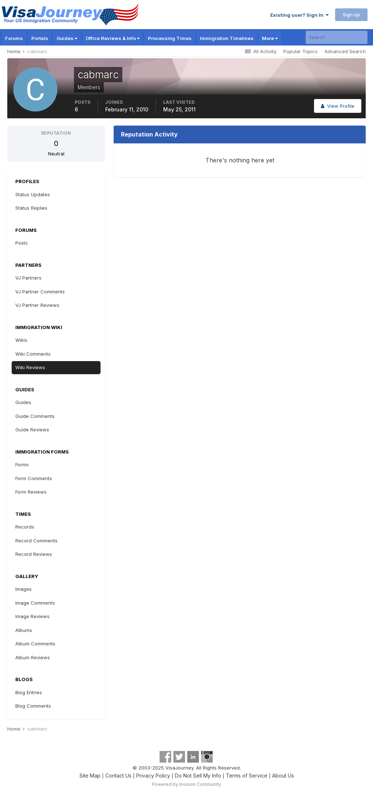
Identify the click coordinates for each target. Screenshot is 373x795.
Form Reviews (31, 492)
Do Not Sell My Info (198, 775)
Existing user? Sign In (299, 15)
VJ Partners (28, 278)
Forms (22, 464)
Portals (39, 38)
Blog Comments (33, 706)
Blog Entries (28, 692)
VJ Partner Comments (40, 291)
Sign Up (351, 14)
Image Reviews (32, 616)
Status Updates (32, 194)
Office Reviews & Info (113, 38)
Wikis (21, 340)
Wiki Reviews (30, 367)
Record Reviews (33, 554)
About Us (283, 775)
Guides (66, 38)
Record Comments (36, 540)
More (270, 38)
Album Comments (35, 643)
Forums (14, 38)
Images (23, 589)
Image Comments (35, 603)
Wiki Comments (33, 354)
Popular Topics (300, 51)
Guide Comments (35, 416)
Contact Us (118, 775)
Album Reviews (32, 657)
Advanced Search (345, 51)
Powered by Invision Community (186, 784)
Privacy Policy (153, 775)
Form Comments (33, 478)
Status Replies (31, 208)
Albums (23, 630)
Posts (21, 243)
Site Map (90, 775)
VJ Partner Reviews (37, 305)
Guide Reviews (32, 429)
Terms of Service (246, 775)
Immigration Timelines (227, 38)
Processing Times (170, 38)
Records (24, 527)
